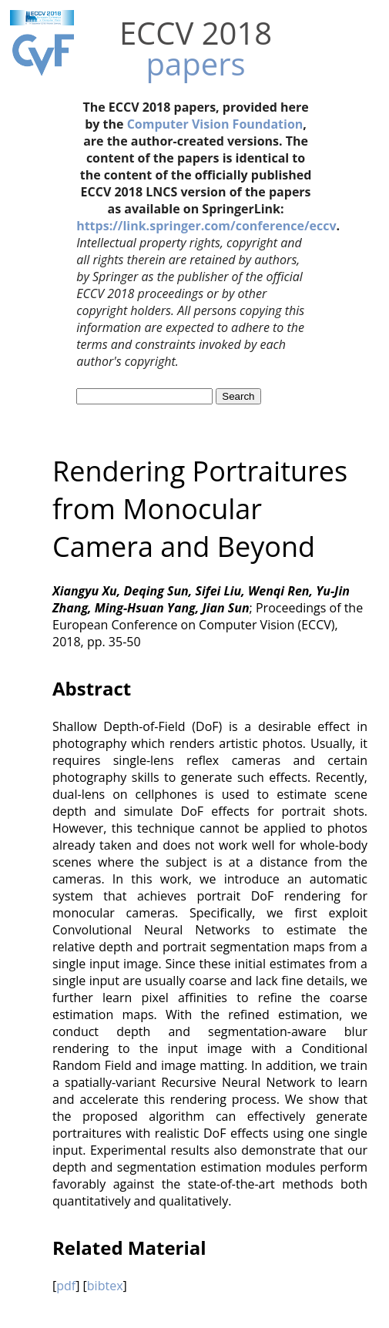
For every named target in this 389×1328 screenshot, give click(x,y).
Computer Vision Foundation (215, 124)
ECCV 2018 (195, 33)
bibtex (105, 1285)
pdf (65, 1285)
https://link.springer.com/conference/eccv (206, 225)
